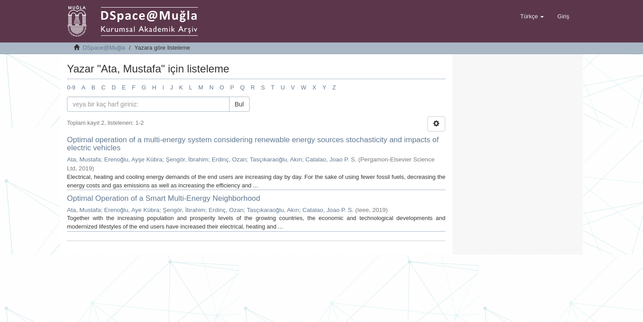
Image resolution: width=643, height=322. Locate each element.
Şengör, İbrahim (187, 159)
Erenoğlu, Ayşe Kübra (133, 159)
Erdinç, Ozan (229, 159)
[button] (532, 16)
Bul (239, 104)
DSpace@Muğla (104, 47)
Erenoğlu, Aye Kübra (131, 210)
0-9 (71, 87)
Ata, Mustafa (84, 159)
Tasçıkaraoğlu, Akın (276, 159)
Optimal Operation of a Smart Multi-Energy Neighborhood (163, 198)
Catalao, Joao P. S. (331, 159)
